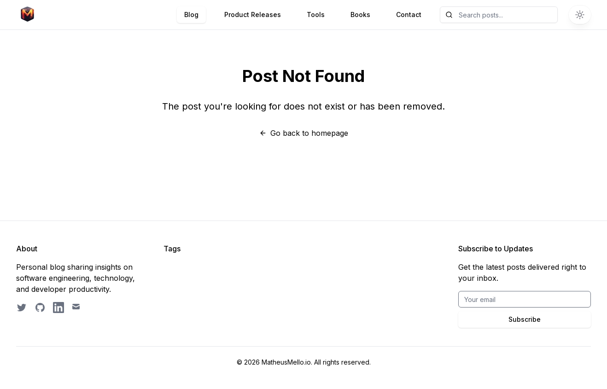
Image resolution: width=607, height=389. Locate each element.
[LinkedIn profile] (58, 307)
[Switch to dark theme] (580, 15)
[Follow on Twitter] (21, 307)
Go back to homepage (303, 133)
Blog (191, 14)
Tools (316, 14)
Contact (408, 14)
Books (360, 14)
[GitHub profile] (40, 307)
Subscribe (524, 319)
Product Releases (252, 14)
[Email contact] (76, 307)
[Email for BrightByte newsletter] (524, 299)
